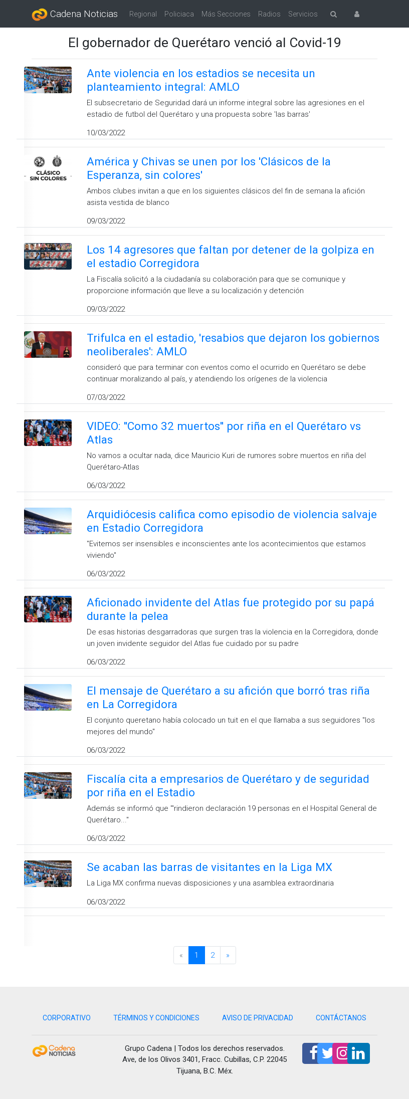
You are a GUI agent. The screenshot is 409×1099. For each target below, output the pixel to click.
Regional (143, 14)
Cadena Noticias (75, 15)
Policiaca (179, 14)
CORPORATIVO (67, 1018)
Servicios (303, 14)
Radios (269, 14)
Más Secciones (226, 14)
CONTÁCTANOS (341, 1018)
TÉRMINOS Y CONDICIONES (156, 1018)
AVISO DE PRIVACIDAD (257, 1018)
